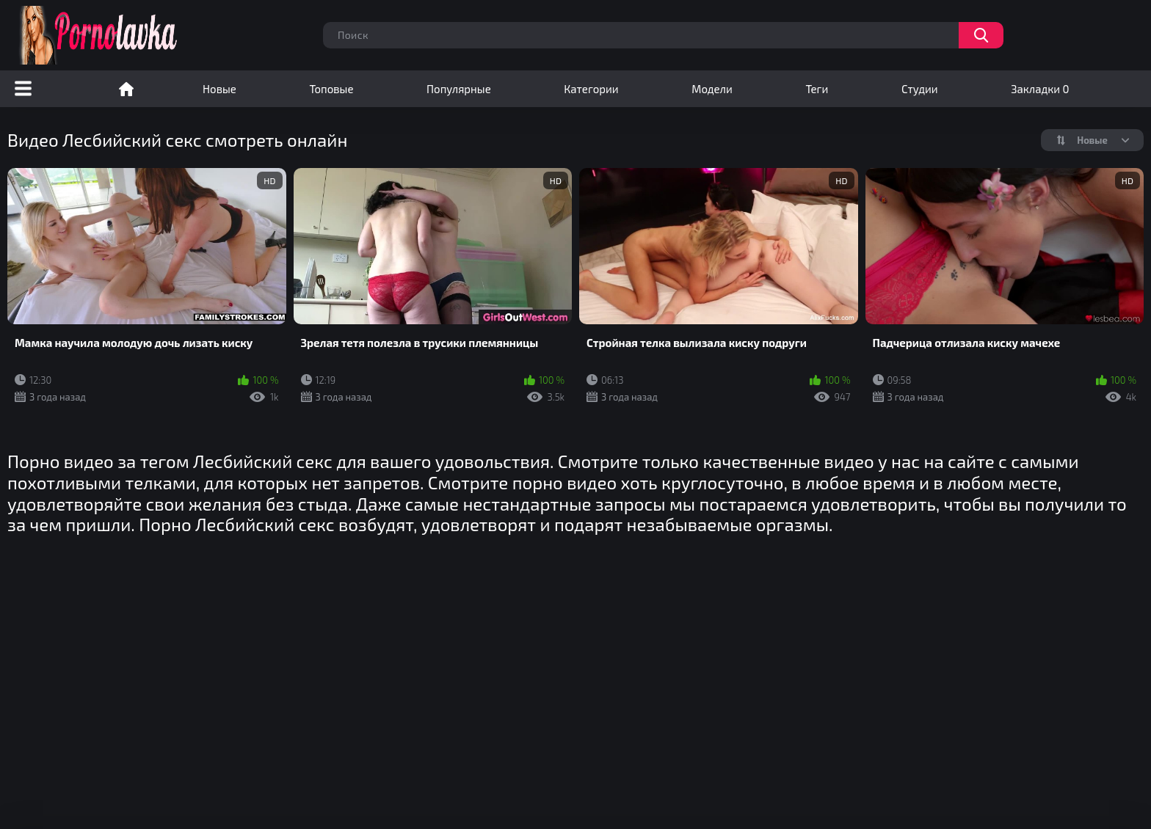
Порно (126, 88)
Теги (816, 88)
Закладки (1040, 88)
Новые (219, 88)
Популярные (458, 88)
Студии (919, 88)
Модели (712, 88)
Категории (591, 88)
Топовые (331, 88)
